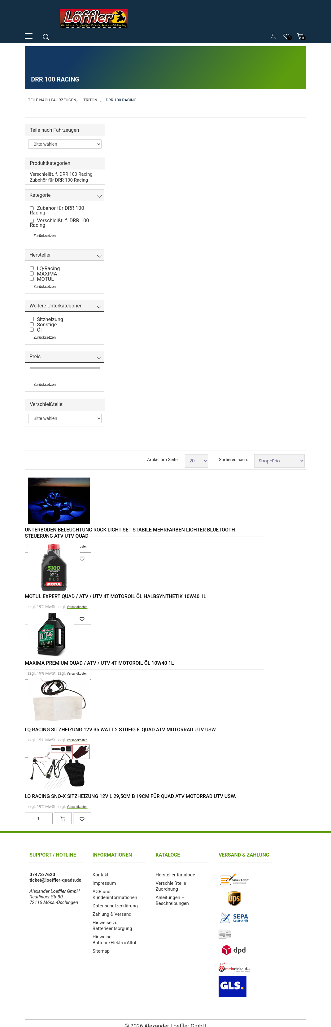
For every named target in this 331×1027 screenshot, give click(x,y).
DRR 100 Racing (121, 100)
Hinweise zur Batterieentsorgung (112, 917)
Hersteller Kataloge (175, 869)
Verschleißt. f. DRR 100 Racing (61, 174)
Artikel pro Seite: (163, 454)
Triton (90, 100)
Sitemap (101, 942)
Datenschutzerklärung (115, 899)
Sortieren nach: (233, 454)
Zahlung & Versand (112, 907)
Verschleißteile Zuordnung (170, 880)
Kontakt (101, 869)
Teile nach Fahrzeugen (52, 100)
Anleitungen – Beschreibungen (172, 893)
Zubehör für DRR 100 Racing (59, 179)
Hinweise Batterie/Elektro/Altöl (114, 931)
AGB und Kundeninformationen (115, 888)
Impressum (104, 877)
